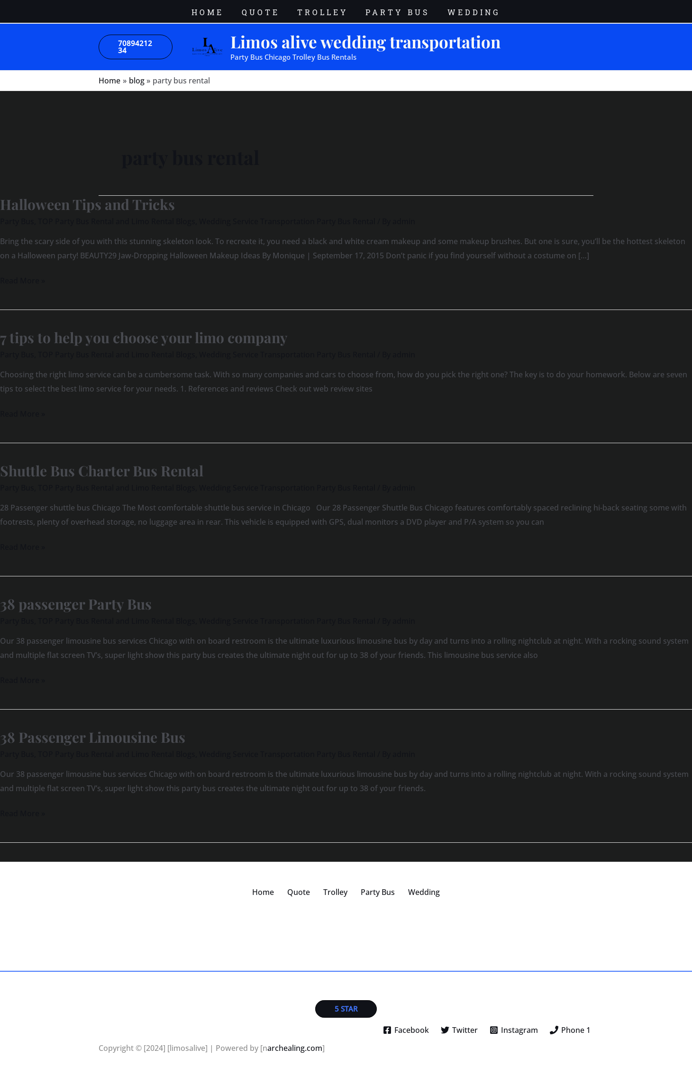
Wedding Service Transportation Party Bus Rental (287, 214)
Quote (304, 885)
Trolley (335, 885)
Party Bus (17, 214)
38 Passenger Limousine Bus (92, 729)
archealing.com (294, 1041)
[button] (136, 39)
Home (274, 885)
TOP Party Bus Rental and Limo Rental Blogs (116, 214)
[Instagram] (513, 1023)
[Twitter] (459, 1023)
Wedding (412, 885)
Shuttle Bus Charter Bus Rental (101, 463)
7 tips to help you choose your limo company (144, 330)
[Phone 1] (569, 1023)
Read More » (22, 273)
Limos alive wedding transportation (365, 34)
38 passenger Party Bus (76, 596)
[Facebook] (406, 1023)
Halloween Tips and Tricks (87, 197)
